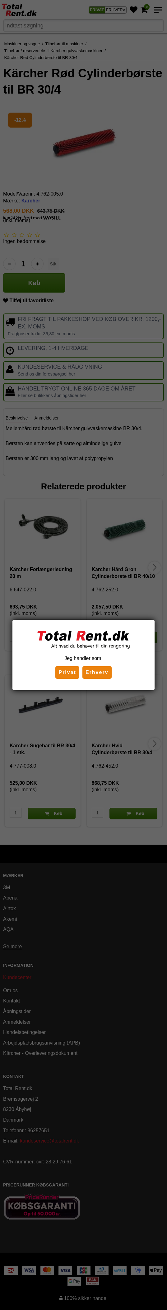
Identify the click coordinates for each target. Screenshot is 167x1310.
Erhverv (97, 672)
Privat (67, 672)
